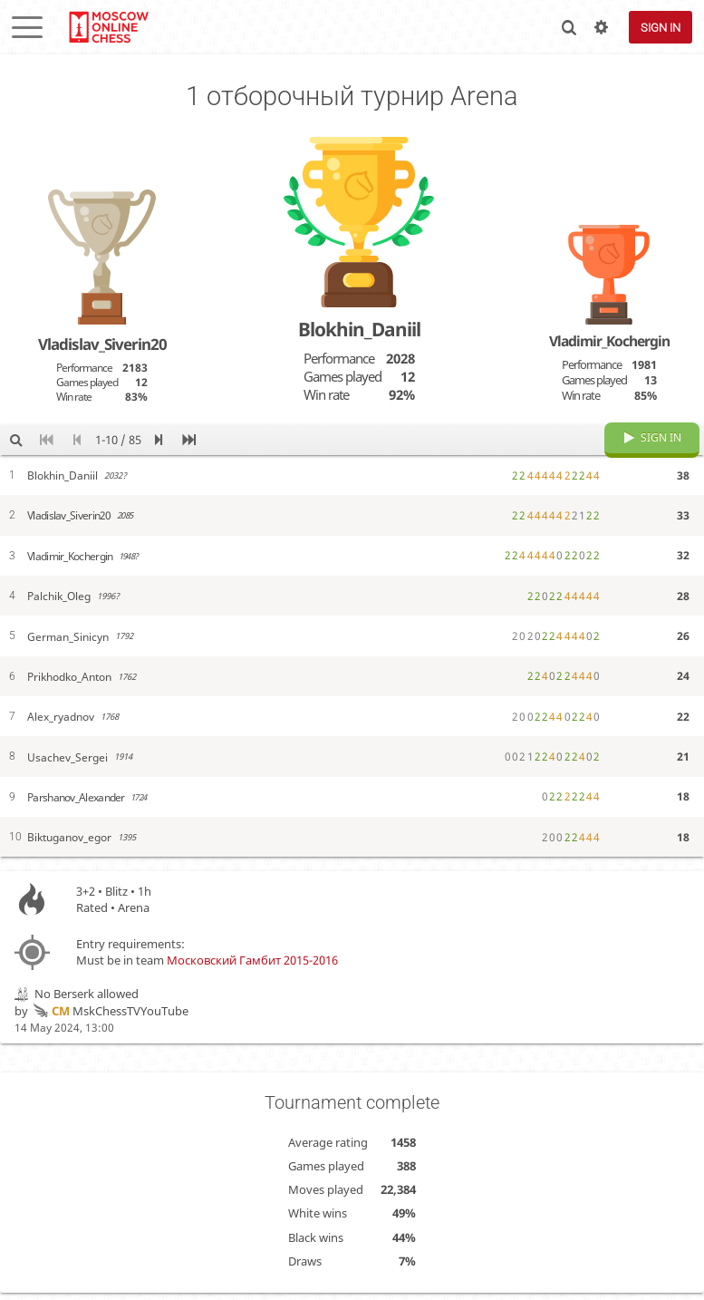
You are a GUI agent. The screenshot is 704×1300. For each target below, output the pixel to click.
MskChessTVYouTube (109, 1024)
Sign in (660, 27)
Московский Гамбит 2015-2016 (252, 973)
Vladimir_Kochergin (609, 341)
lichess (108, 27)
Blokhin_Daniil (359, 329)
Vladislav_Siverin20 (102, 344)
